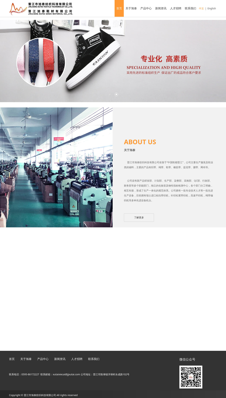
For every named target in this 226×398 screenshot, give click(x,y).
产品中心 (146, 8)
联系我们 (190, 8)
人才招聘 (175, 8)
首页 (119, 8)
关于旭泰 (131, 8)
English (211, 8)
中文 (201, 8)
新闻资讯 (160, 8)
